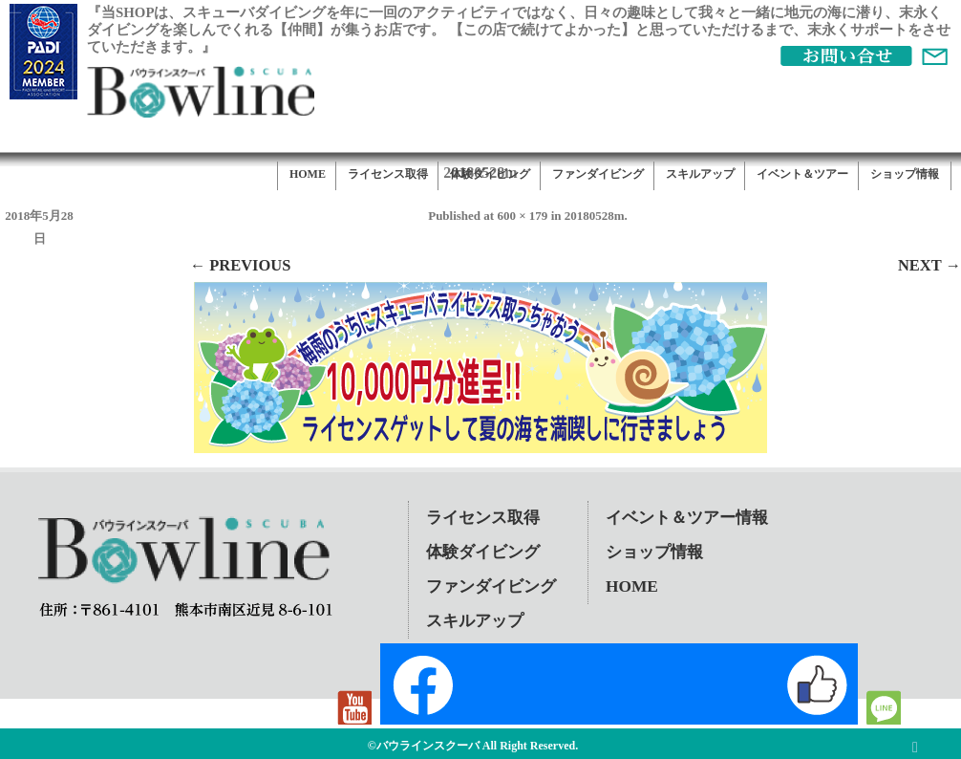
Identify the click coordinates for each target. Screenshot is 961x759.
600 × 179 (522, 215)
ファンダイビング (598, 174)
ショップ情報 (904, 174)
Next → (929, 265)
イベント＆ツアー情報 (687, 518)
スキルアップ (700, 174)
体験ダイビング (490, 174)
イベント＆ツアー (802, 174)
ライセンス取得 (388, 174)
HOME (307, 174)
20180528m (595, 215)
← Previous (240, 265)
